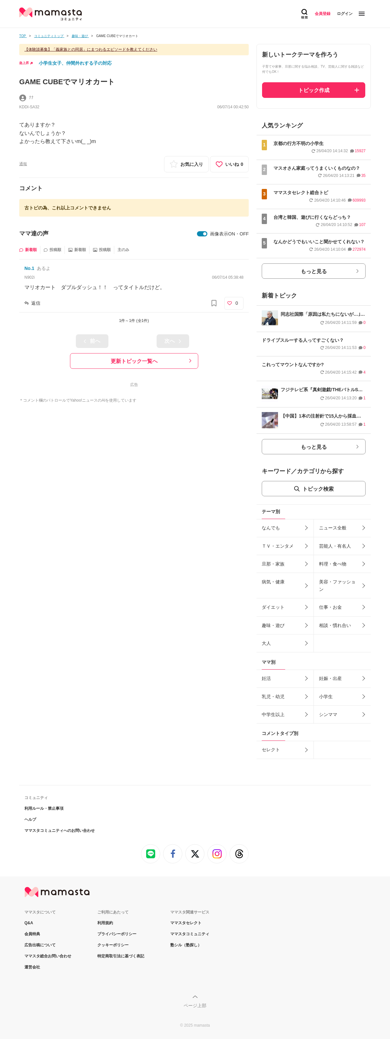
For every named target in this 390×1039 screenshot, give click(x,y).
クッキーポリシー (113, 945)
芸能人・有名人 (335, 546)
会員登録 (322, 13)
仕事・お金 (330, 607)
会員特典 (32, 934)
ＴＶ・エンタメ (278, 546)
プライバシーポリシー (116, 934)
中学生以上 (273, 714)
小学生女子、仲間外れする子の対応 (75, 63)
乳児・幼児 (273, 696)
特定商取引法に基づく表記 (120, 956)
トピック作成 (313, 90)
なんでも (271, 527)
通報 (23, 164)
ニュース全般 (332, 527)
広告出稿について (40, 945)
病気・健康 (273, 581)
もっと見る (314, 271)
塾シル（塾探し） (186, 945)
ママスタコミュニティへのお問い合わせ (59, 831)
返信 (35, 303)
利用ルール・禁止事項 (43, 808)
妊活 (266, 678)
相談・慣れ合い (335, 625)
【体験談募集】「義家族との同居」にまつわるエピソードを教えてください (90, 49)
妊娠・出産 (330, 678)
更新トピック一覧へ (134, 361)
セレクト (271, 749)
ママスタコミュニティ (189, 934)
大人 (266, 643)
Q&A (28, 923)
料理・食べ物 (332, 563)
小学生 (326, 696)
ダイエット (273, 607)
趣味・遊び (273, 625)
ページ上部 (195, 1005)
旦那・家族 (273, 563)
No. (29, 268)
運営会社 (32, 967)
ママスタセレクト (186, 923)
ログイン (345, 13)
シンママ (328, 714)
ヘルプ (30, 819)
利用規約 (105, 923)
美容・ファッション (337, 585)
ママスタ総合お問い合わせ (47, 956)
